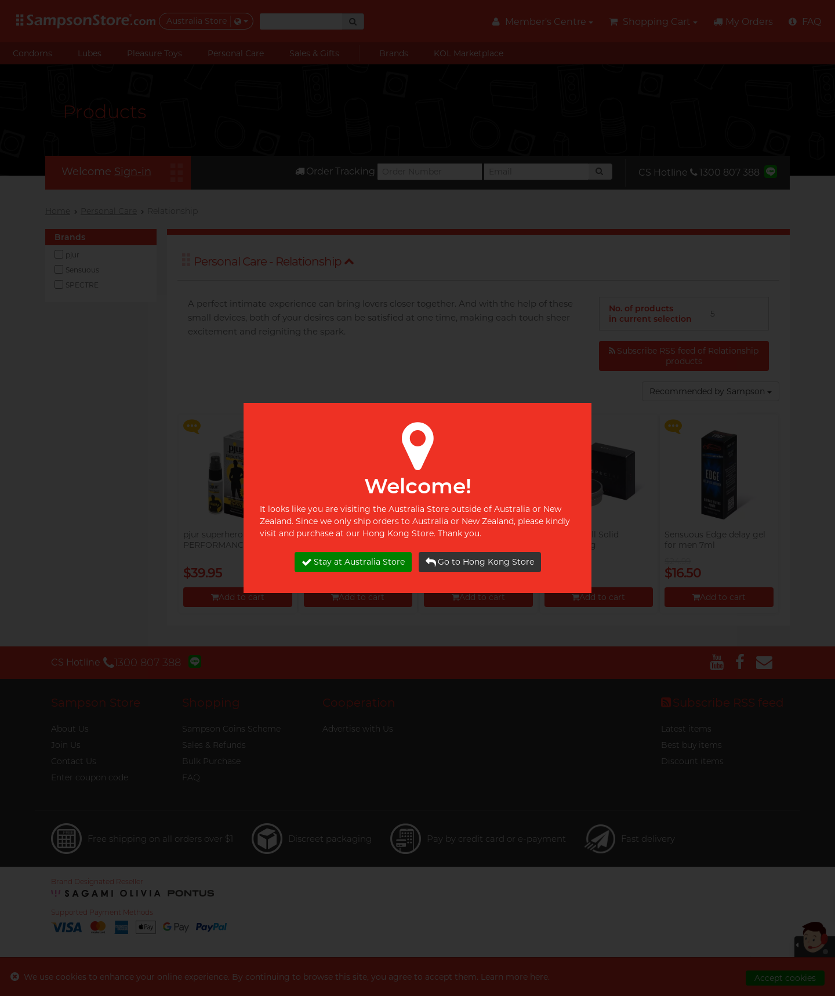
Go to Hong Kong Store (480, 562)
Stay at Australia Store (353, 562)
